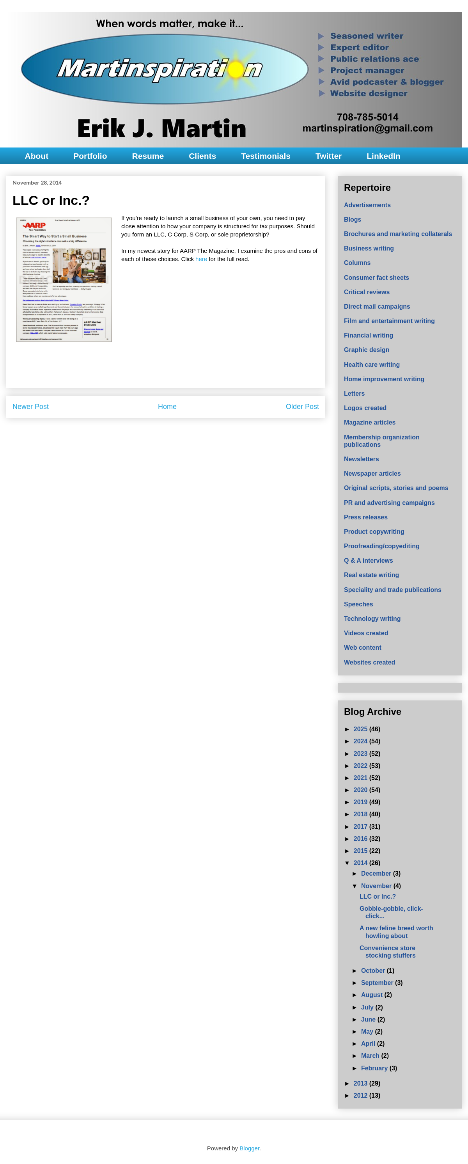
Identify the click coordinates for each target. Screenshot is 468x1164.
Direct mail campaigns (377, 306)
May (368, 1031)
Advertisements (367, 205)
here (201, 259)
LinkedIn (383, 155)
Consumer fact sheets (376, 277)
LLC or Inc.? (378, 896)
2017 (361, 826)
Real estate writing (371, 575)
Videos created (366, 633)
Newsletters (361, 459)
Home (167, 407)
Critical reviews (367, 292)
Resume (148, 155)
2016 (361, 838)
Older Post (302, 407)
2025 (361, 729)
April (369, 1043)
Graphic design (366, 350)
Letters (354, 393)
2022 (361, 765)
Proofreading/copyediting (382, 546)
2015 (361, 851)
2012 (361, 1095)
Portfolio (90, 155)
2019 (361, 802)
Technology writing (372, 618)
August (373, 995)
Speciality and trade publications (392, 589)
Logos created (365, 408)
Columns (357, 262)
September (378, 982)
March (371, 1055)
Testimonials (266, 155)
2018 (361, 814)
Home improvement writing (384, 379)
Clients (202, 155)
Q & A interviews (368, 560)
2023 (361, 753)
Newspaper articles (372, 473)
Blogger (249, 1148)
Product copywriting (374, 531)
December (377, 873)
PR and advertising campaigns (389, 502)
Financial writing (368, 335)
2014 (361, 863)
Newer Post (30, 407)
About (37, 155)
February (375, 1068)
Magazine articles (370, 422)
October (374, 970)
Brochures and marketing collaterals (398, 234)
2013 (361, 1083)
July (368, 1007)
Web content (362, 647)
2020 (361, 790)
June (369, 1019)
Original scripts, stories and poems (396, 488)
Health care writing (372, 364)
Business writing (369, 248)
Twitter (329, 155)
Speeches (358, 604)
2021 (361, 778)
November (377, 886)
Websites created (369, 662)
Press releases (366, 517)
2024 (361, 741)
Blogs (352, 219)
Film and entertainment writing (389, 321)
